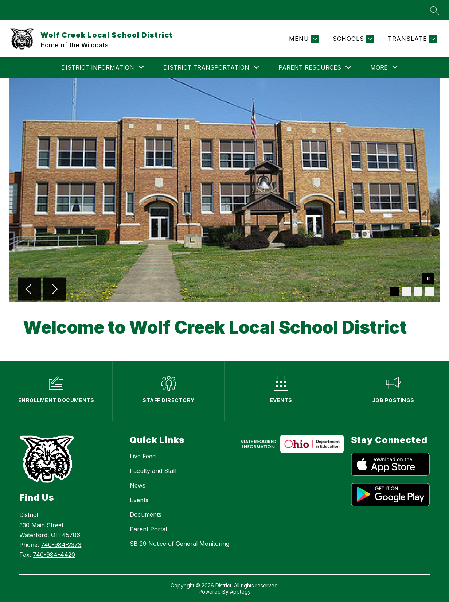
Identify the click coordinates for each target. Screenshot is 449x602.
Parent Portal (148, 529)
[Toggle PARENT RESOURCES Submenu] (348, 68)
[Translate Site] (411, 38)
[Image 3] (418, 291)
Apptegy (240, 592)
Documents (145, 514)
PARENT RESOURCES (309, 67)
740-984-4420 (54, 554)
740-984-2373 (61, 544)
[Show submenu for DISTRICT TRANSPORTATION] (206, 67)
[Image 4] (429, 291)
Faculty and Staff (153, 470)
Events (139, 500)
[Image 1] (394, 291)
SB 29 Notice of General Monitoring (179, 543)
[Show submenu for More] (379, 67)
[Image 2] (406, 291)
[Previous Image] (29, 289)
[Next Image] (54, 289)
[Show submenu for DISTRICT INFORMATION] (97, 67)
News (137, 485)
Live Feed (143, 456)
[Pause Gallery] (428, 279)
